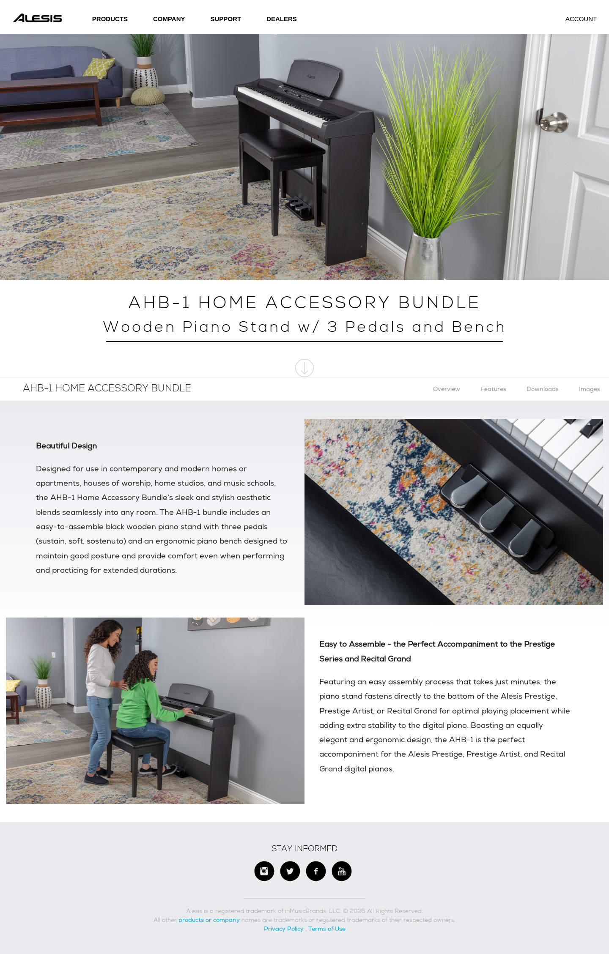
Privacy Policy (284, 928)
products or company (209, 920)
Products (110, 18)
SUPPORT (226, 18)
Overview (446, 389)
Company (169, 18)
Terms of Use (327, 928)
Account (581, 18)
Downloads (543, 389)
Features (493, 389)
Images (589, 389)
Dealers (281, 18)
